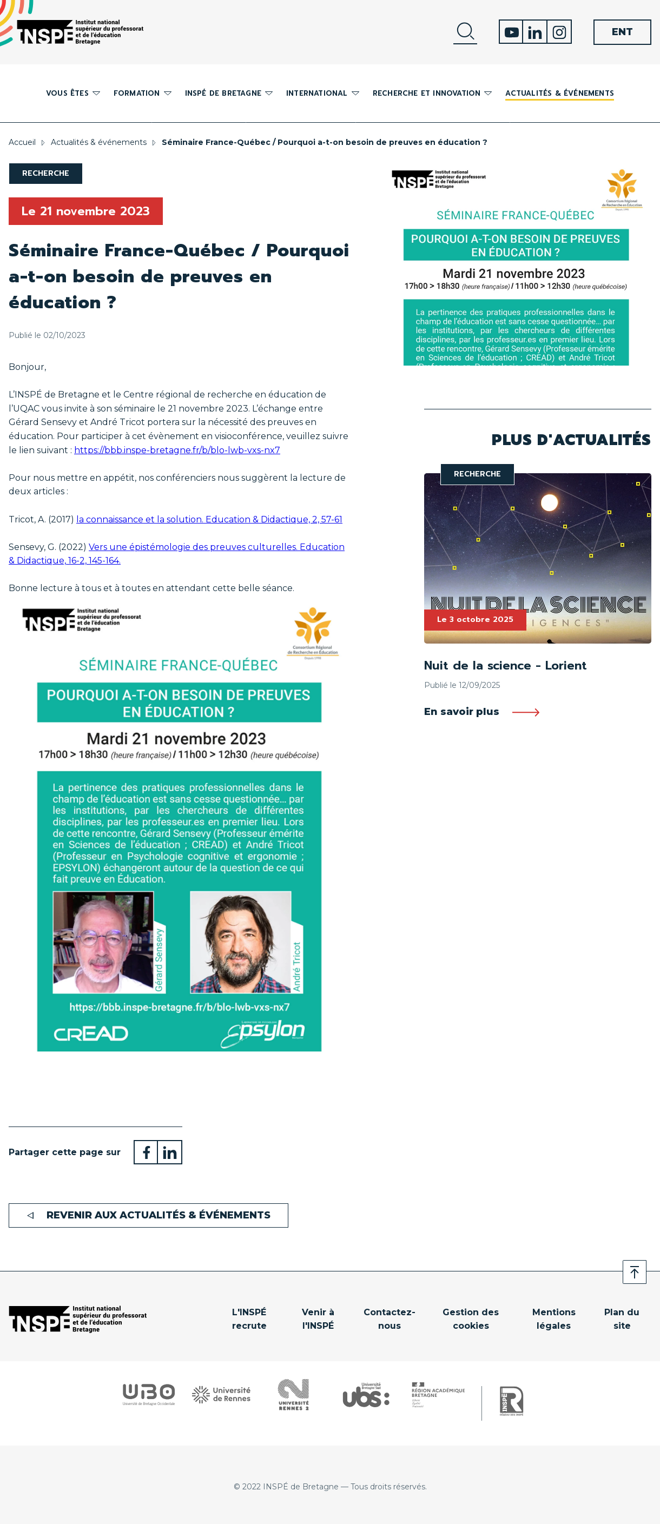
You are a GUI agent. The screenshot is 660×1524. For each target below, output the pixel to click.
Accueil (22, 142)
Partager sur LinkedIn (170, 1152)
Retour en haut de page (634, 1272)
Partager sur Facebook (146, 1152)
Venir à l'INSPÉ (318, 1319)
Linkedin (535, 31)
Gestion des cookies (471, 1319)
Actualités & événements (559, 93)
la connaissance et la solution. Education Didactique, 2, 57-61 (209, 519)
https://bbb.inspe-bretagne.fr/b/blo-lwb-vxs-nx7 (177, 450)
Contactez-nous (389, 1319)
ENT (622, 32)
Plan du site (621, 1319)
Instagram (559, 31)
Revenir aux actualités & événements (158, 1215)
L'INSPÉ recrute (249, 1319)
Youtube (511, 31)
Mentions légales (554, 1319)
